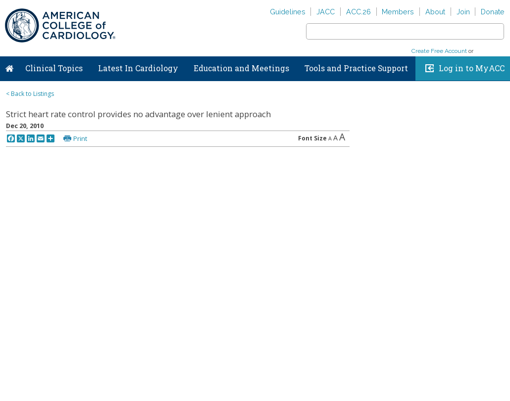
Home (9, 66)
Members (398, 11)
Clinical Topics (54, 68)
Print (80, 138)
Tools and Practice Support (356, 68)
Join (463, 11)
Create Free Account (439, 50)
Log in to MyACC (472, 68)
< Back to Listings (30, 93)
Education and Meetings (241, 68)
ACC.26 (358, 11)
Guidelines (288, 11)
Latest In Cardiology (138, 68)
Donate (493, 11)
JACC (325, 11)
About (435, 11)
